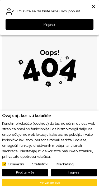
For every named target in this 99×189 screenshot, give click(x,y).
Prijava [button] (49, 24)
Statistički (40, 164)
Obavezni (16, 164)
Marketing (65, 164)
